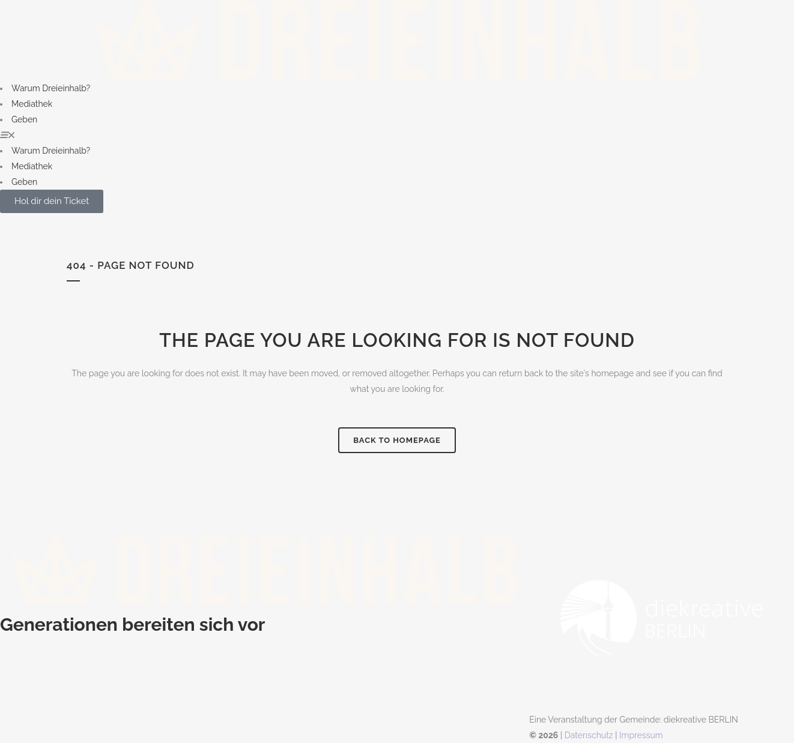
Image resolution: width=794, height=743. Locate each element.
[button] (397, 135)
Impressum (641, 735)
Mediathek (31, 104)
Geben (24, 119)
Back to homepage (397, 440)
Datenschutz (589, 735)
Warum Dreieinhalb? (50, 88)
